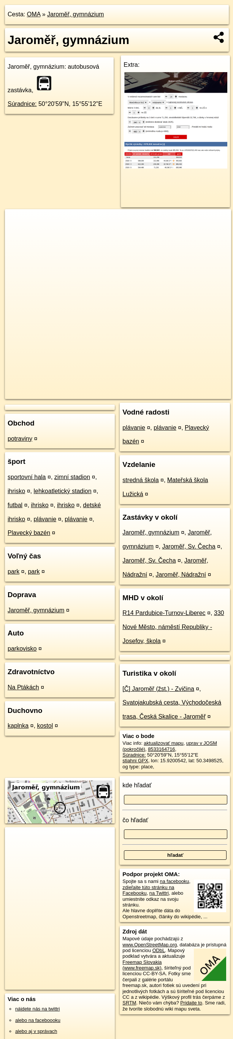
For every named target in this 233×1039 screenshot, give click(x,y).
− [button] (18, 234)
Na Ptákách (23, 687)
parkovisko (22, 648)
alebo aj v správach (36, 1031)
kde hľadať (137, 785)
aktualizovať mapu (163, 743)
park (13, 571)
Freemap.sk (139, 393)
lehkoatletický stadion (62, 491)
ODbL (158, 950)
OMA (34, 14)
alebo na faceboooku (37, 1020)
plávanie (44, 519)
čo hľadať (135, 820)
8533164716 (161, 749)
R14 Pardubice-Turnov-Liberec (163, 613)
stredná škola (140, 480)
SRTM (129, 1003)
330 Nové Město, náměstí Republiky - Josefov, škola (173, 627)
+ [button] (18, 222)
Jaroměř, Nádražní (181, 574)
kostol (45, 725)
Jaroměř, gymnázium (75, 14)
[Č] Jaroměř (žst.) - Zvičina (158, 689)
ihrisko (16, 491)
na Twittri (159, 893)
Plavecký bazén (29, 533)
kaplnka (18, 725)
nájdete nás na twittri (37, 1009)
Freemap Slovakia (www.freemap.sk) (142, 965)
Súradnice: (22, 104)
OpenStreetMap (100, 393)
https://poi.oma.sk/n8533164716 (197, 393)
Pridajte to (191, 1003)
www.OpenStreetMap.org (149, 945)
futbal (15, 505)
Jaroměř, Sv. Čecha (188, 546)
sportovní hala (27, 477)
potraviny (20, 438)
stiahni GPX (135, 760)
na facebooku (174, 881)
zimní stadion (72, 477)
